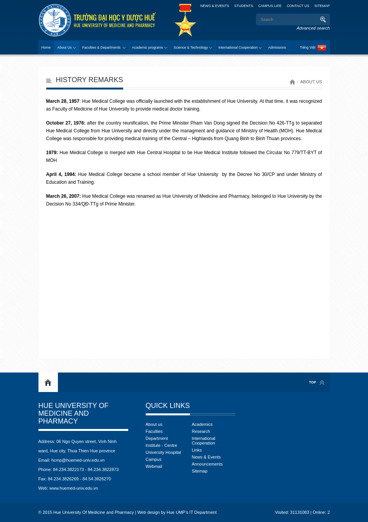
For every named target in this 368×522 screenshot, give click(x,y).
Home (46, 47)
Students (243, 6)
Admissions (277, 47)
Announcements (207, 464)
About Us (65, 47)
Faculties (154, 431)
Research (201, 431)
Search (323, 19)
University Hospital (163, 452)
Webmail (154, 466)
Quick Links (168, 406)
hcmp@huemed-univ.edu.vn (78, 460)
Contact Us (298, 6)
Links (197, 450)
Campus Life (270, 6)
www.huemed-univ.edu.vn (73, 488)
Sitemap (322, 6)
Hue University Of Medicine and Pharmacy (73, 413)
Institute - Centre (161, 445)
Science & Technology (191, 47)
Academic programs (147, 47)
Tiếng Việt (307, 47)
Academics (202, 424)
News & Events (206, 457)
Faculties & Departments (102, 47)
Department (157, 438)
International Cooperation (238, 47)
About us (311, 81)
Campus (154, 459)
